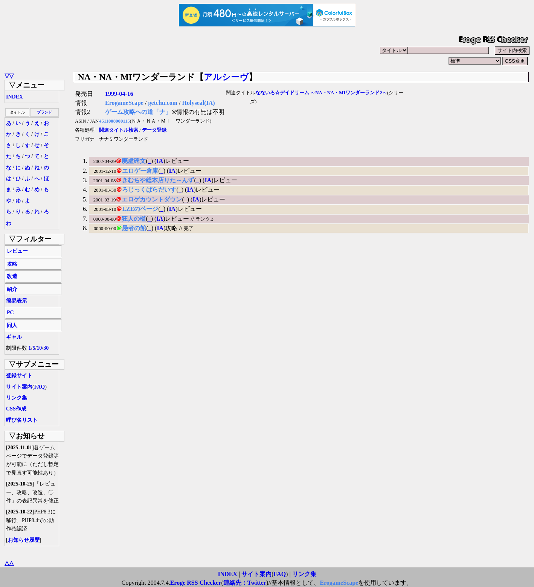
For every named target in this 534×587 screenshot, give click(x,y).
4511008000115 (114, 121)
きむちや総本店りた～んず (158, 180)
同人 (12, 325)
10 (39, 348)
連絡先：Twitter (244, 582)
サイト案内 (19, 387)
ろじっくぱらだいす (149, 189)
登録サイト (19, 375)
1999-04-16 (119, 94)
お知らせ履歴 (24, 540)
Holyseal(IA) (198, 103)
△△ (9, 563)
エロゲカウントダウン (152, 199)
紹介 (12, 289)
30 (46, 348)
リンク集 (16, 398)
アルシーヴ (226, 77)
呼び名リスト (22, 420)
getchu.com (162, 103)
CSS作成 (16, 409)
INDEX (14, 97)
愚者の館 (134, 228)
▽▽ (9, 75)
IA (159, 161)
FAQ (39, 387)
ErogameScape (124, 103)
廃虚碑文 (134, 161)
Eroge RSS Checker (195, 582)
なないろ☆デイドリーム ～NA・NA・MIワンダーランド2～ (321, 92)
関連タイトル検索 (118, 130)
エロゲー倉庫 (140, 170)
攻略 (12, 264)
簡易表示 (16, 301)
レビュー (17, 251)
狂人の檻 (134, 218)
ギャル (14, 337)
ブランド (44, 112)
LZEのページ (140, 209)
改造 (12, 276)
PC (10, 312)
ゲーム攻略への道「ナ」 (138, 112)
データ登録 (154, 130)
